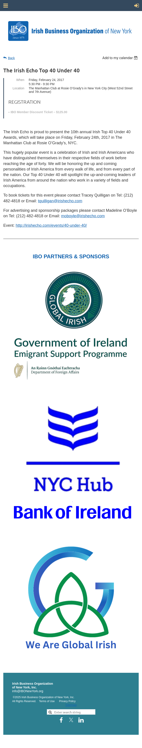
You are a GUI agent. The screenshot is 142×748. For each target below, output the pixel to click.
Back (11, 58)
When (20, 80)
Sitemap (71, 705)
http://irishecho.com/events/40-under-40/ (51, 225)
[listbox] (120, 58)
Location (18, 88)
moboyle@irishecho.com (83, 216)
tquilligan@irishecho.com (60, 201)
